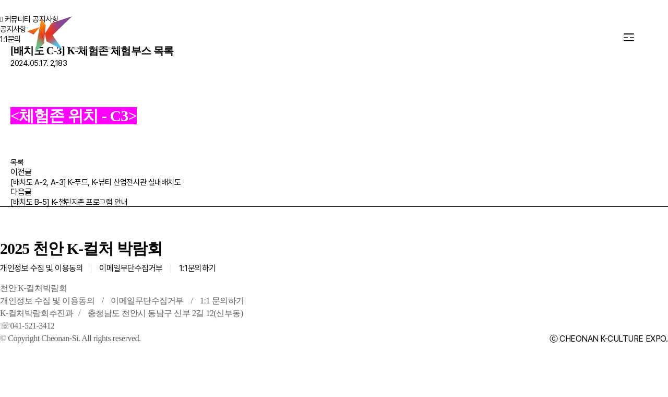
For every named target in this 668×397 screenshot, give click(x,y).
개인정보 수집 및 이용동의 (41, 268)
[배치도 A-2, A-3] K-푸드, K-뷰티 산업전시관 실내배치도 (95, 182)
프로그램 (184, 36)
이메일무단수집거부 (131, 268)
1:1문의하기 (197, 268)
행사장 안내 (265, 36)
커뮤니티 (422, 36)
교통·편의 (347, 36)
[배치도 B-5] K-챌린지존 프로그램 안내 (68, 202)
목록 (16, 162)
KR (574, 37)
